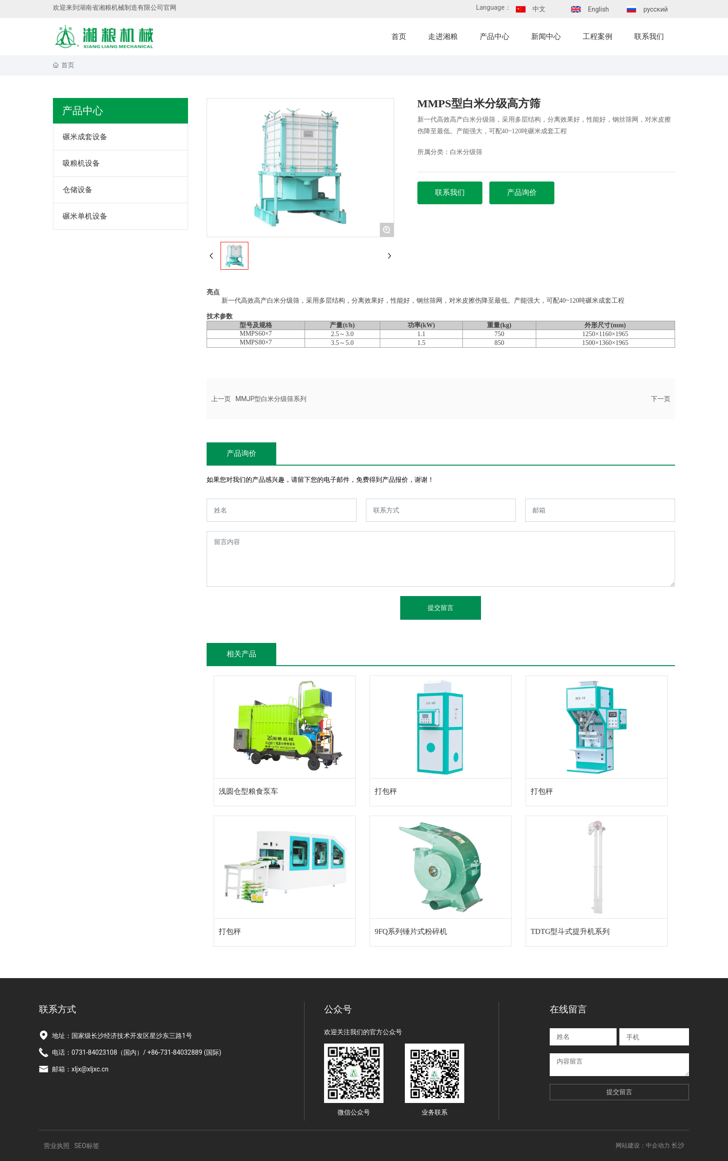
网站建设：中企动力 (643, 1145)
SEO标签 (86, 1145)
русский (656, 9)
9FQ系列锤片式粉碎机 (411, 931)
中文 (539, 9)
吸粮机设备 (81, 163)
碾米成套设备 (85, 137)
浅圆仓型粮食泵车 (248, 791)
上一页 (221, 398)
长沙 (677, 1145)
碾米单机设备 (85, 216)
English (598, 9)
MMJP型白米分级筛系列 (270, 398)
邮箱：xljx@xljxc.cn (80, 1069)
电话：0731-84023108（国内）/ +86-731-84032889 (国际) (136, 1052)
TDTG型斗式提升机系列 (570, 931)
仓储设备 (77, 190)
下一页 (660, 398)
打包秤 (386, 791)
